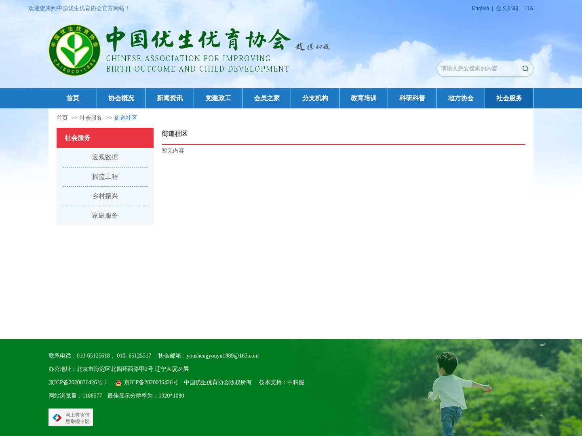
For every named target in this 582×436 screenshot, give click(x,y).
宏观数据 (105, 157)
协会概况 (121, 98)
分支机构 (315, 98)
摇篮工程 (105, 176)
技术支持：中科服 (281, 382)
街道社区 (125, 118)
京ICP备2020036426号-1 (77, 382)
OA (529, 8)
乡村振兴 (105, 196)
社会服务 (509, 98)
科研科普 (412, 98)
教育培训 (364, 98)
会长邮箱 (507, 8)
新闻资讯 (170, 98)
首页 (72, 98)
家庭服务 (105, 215)
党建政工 (218, 98)
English (480, 8)
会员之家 (267, 98)
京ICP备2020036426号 (151, 382)
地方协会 (461, 98)
